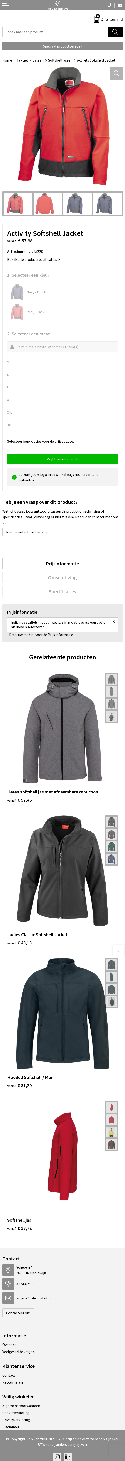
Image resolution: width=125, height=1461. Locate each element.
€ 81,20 (19, 1085)
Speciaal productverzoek (62, 46)
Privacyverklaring (16, 1419)
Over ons (9, 1344)
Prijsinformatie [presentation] (62, 563)
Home (7, 60)
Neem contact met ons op (27, 532)
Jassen (38, 60)
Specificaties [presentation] (62, 591)
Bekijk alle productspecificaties (33, 259)
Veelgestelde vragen (18, 1351)
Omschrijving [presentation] (62, 577)
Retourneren (12, 1382)
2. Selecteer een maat (28, 334)
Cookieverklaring (16, 1412)
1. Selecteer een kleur (28, 275)
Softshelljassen (60, 60)
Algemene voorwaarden (21, 1405)
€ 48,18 (19, 943)
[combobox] (55, 32)
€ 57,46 (19, 800)
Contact (8, 1375)
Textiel (22, 60)
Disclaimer (10, 1427)
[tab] (62, 563)
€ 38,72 (19, 1228)
